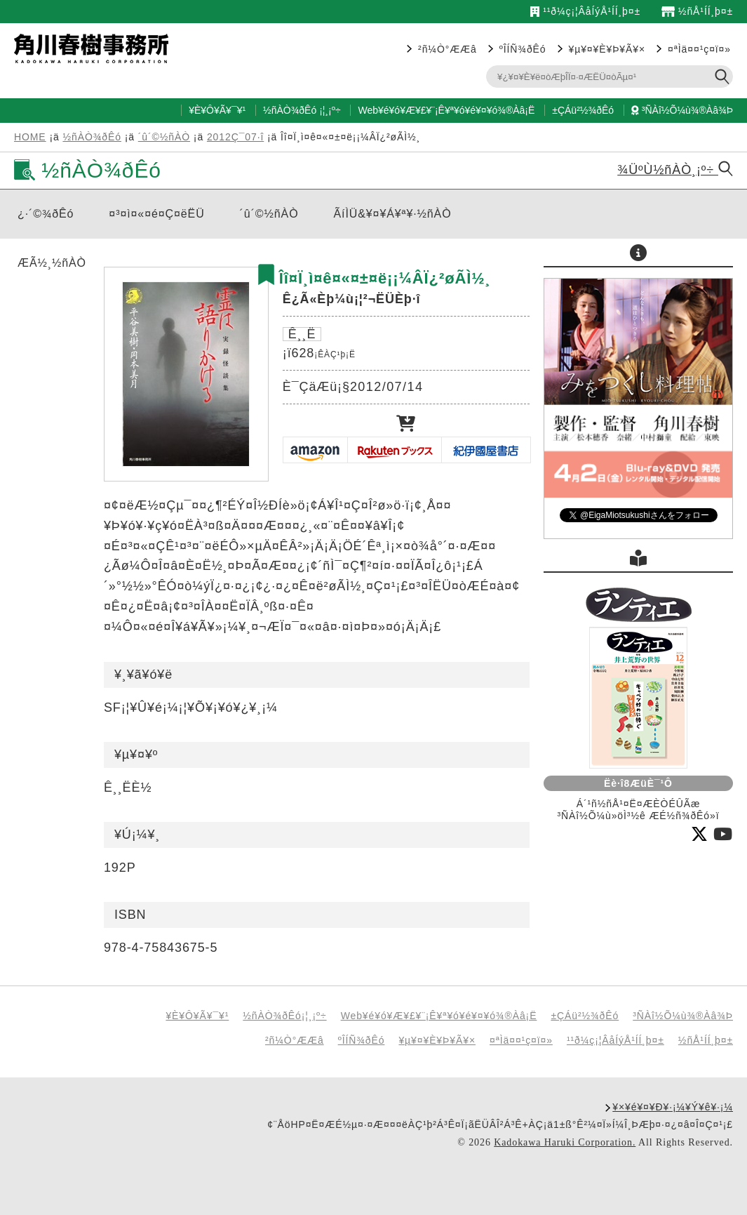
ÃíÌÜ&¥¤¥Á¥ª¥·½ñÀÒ (393, 214)
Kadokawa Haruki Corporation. (564, 1142)
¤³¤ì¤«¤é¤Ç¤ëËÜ (156, 214)
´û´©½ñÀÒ (164, 136)
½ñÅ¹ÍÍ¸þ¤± (697, 11)
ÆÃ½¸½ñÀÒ (52, 263)
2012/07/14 (387, 387)
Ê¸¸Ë (302, 334)
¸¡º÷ (332, 110)
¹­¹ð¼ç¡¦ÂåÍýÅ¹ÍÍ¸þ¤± (585, 11)
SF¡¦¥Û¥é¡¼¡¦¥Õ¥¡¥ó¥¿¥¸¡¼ (191, 708)
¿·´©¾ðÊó (46, 214)
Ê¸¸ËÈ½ (128, 788)
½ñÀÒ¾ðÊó (289, 110)
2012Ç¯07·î (235, 136)
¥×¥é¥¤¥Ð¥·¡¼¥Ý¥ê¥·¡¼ (672, 1107)
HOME (30, 136)
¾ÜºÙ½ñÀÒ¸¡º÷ (675, 170)
